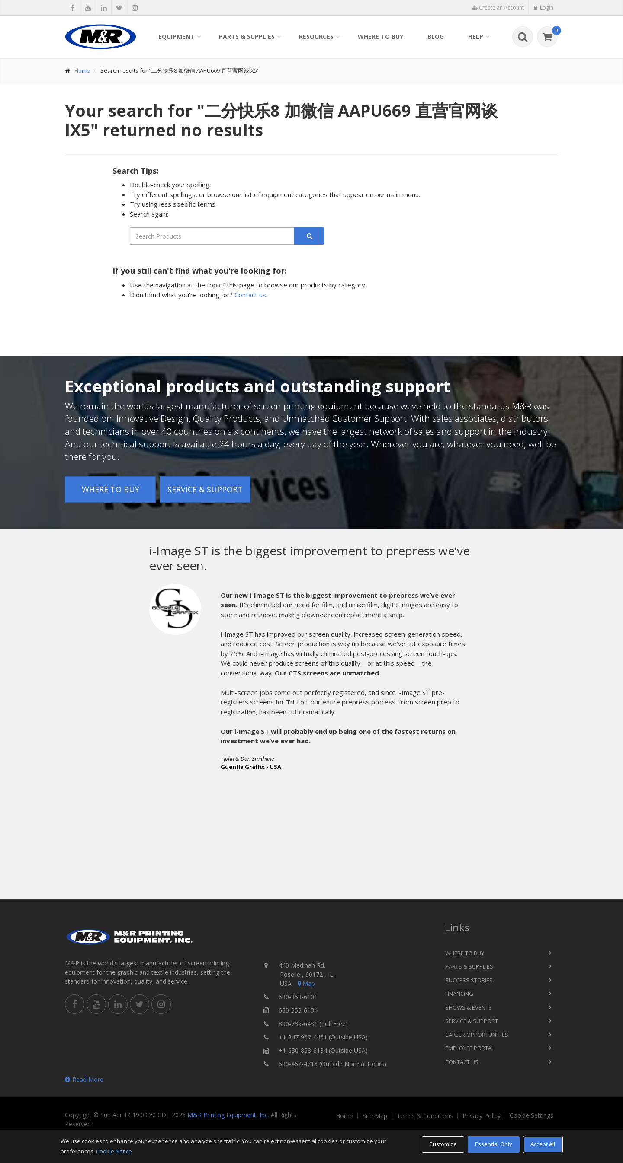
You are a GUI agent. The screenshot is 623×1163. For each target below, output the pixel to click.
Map (305, 983)
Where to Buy (380, 36)
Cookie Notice (114, 1151)
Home (82, 70)
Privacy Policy (481, 1115)
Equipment (176, 36)
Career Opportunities (476, 1035)
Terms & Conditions (425, 1115)
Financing (459, 993)
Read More (84, 1079)
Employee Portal (469, 1048)
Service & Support (205, 489)
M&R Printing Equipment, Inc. (228, 1115)
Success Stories (469, 980)
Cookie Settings (531, 1115)
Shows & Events (468, 1007)
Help (475, 36)
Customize (443, 1144)
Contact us (250, 294)
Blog (435, 36)
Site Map (375, 1115)
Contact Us (461, 1062)
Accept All (542, 1144)
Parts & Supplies (247, 36)
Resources (316, 36)
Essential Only (493, 1144)
